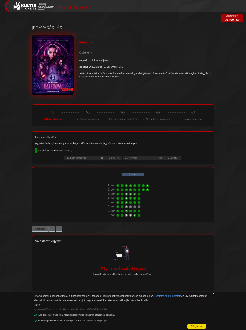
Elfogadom (197, 326)
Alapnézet (40, 228)
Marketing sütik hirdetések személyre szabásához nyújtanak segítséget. (73, 320)
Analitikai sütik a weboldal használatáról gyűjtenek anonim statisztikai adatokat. (76, 315)
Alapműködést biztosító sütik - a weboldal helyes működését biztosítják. (73, 309)
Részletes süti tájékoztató (167, 296)
